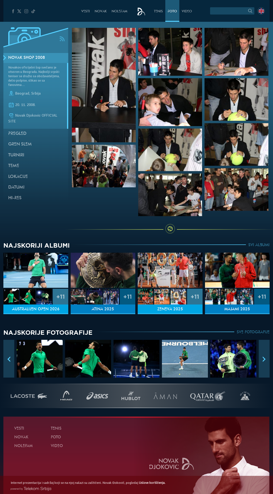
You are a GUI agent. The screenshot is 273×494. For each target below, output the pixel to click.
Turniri (16, 155)
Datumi (16, 187)
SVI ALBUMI (259, 245)
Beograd (22, 93)
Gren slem (20, 144)
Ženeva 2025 (170, 309)
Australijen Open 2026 (36, 309)
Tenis (158, 11)
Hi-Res (15, 198)
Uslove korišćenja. (152, 483)
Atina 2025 (103, 309)
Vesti (85, 11)
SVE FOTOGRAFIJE (253, 332)
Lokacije (18, 177)
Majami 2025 (237, 309)
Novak (101, 11)
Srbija (36, 93)
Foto (172, 11)
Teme (13, 166)
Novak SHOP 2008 (26, 58)
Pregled (17, 133)
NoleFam (119, 11)
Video (187, 11)
